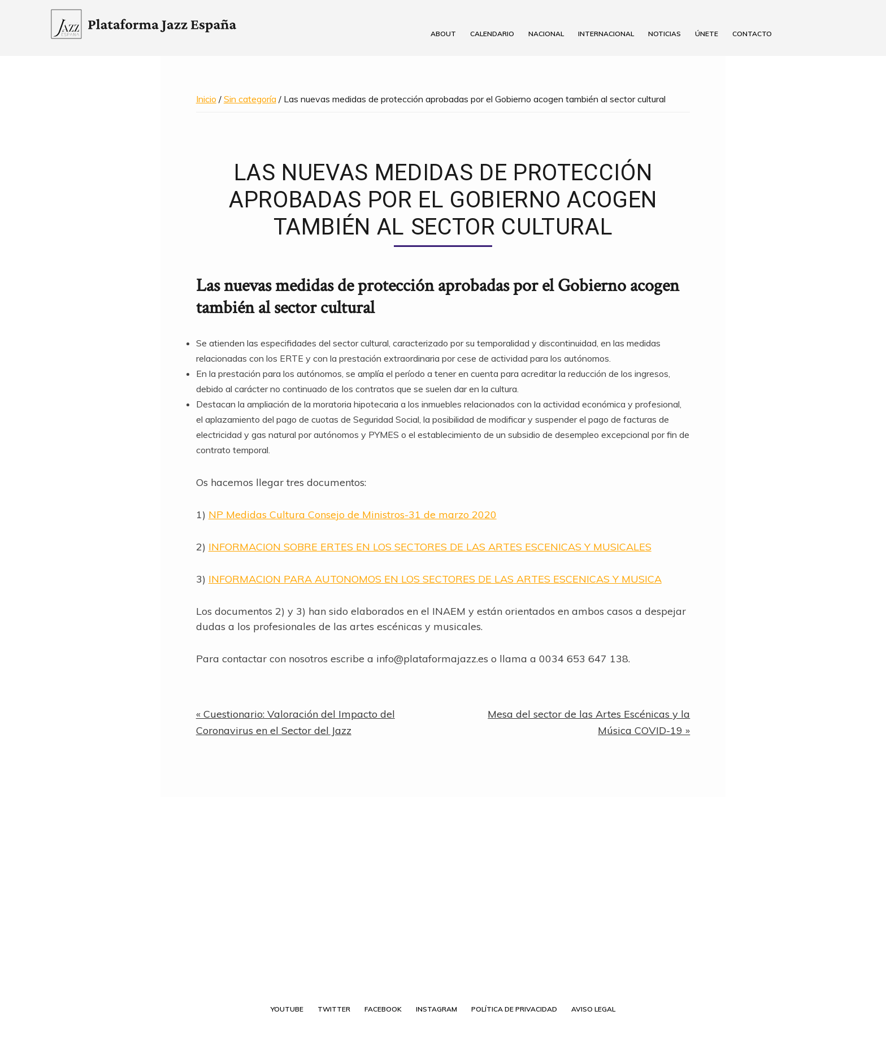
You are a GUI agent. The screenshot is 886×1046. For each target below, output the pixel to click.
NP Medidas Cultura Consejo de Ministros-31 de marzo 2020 (353, 514)
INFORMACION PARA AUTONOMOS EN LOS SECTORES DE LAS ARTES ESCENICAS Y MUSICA (435, 578)
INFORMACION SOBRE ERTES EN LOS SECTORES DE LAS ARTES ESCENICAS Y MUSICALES (430, 546)
